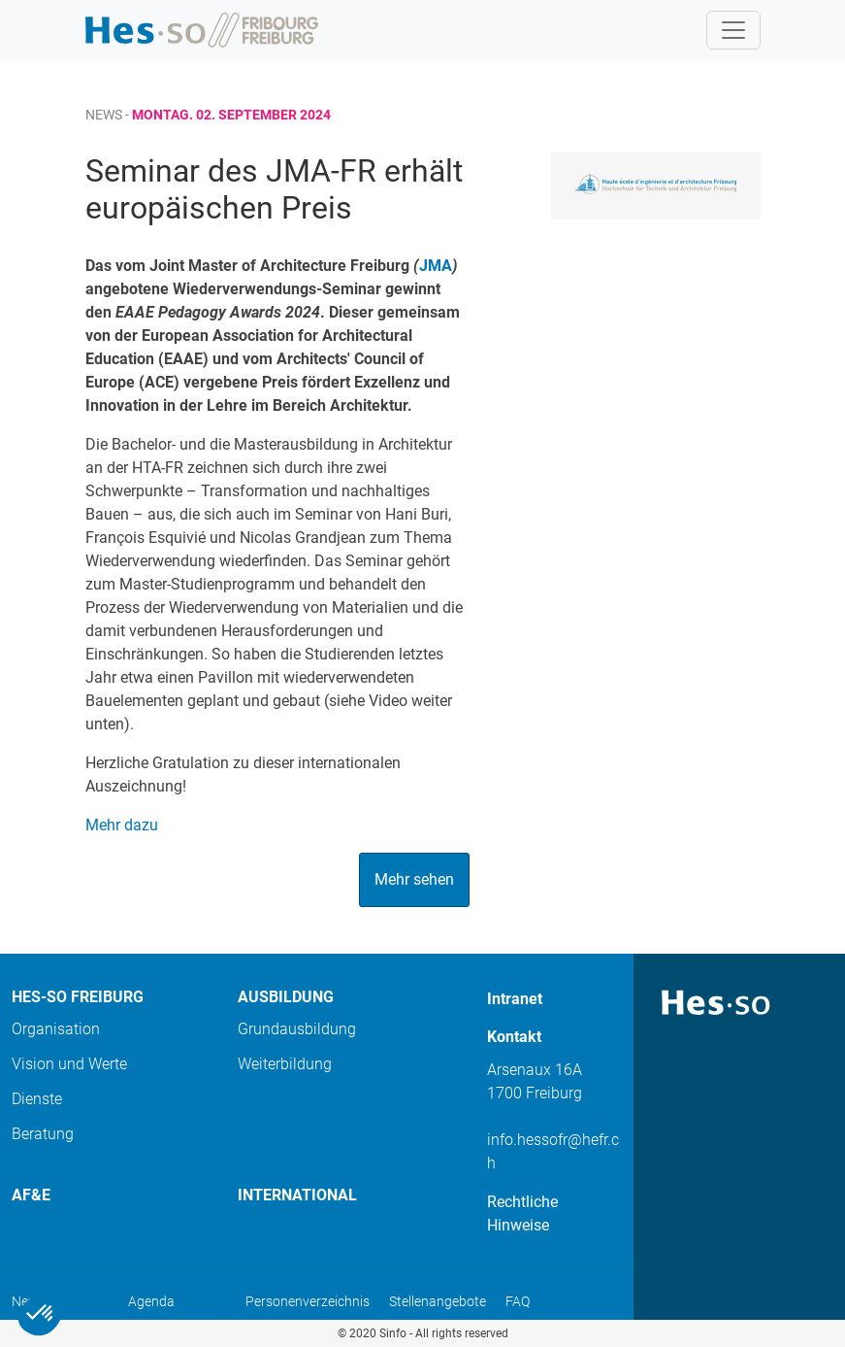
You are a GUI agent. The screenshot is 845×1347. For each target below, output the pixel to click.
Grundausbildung (297, 1029)
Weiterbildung (285, 1064)
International (297, 1195)
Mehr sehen (414, 879)
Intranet (514, 999)
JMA (435, 265)
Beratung (43, 1134)
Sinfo (392, 1333)
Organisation (56, 1029)
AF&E (31, 1195)
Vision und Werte (69, 1064)
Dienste (37, 1099)
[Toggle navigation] (733, 30)
